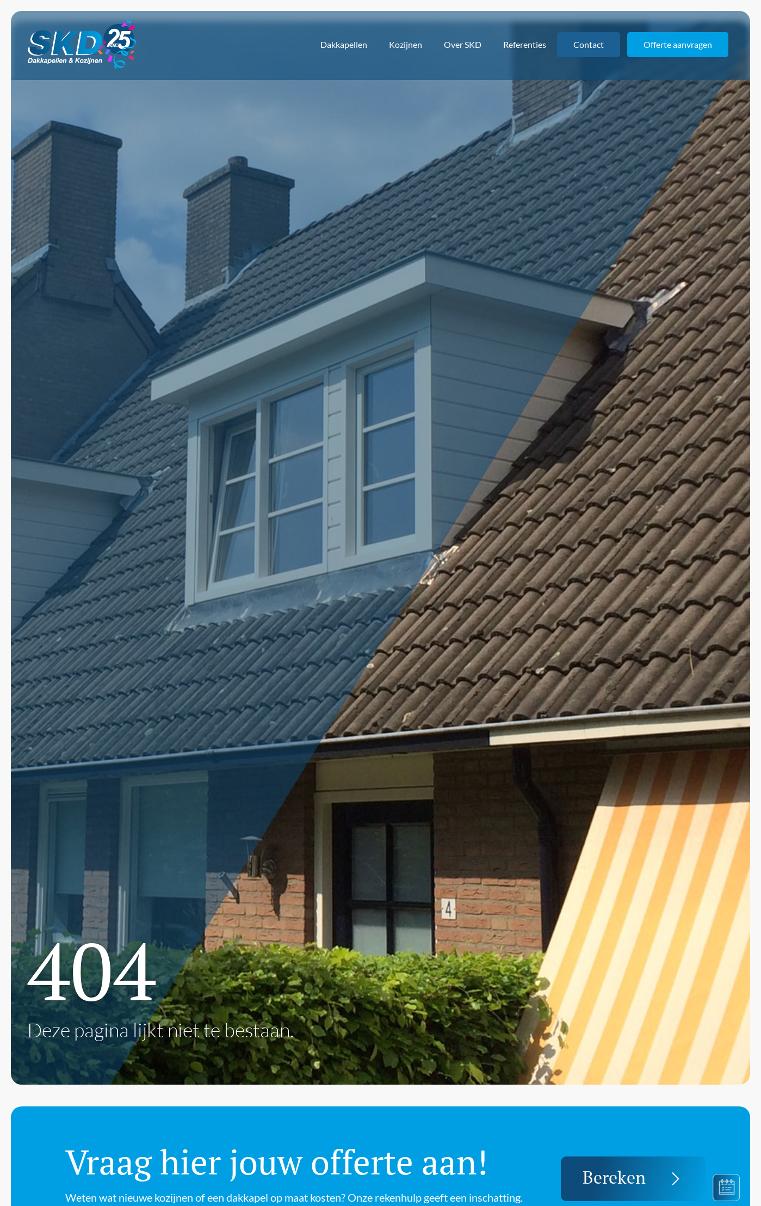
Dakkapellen (343, 44)
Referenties (524, 44)
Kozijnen (405, 44)
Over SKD (462, 44)
